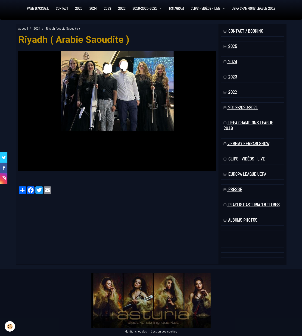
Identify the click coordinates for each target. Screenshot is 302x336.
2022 (121, 8)
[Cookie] (10, 326)
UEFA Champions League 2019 (253, 8)
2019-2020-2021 (145, 8)
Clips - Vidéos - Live (206, 8)
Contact (62, 8)
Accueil (23, 28)
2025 (78, 8)
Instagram (176, 8)
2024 (93, 8)
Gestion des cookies (164, 331)
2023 (107, 8)
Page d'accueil (38, 8)
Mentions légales (136, 331)
